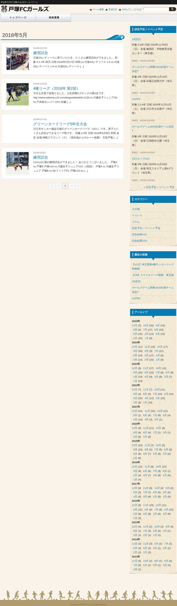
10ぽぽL (136, 39)
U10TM (136, 99)
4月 (146, 334)
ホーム (17, 18)
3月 (158, 334)
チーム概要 (98, 9)
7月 (145, 329)
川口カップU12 (140, 158)
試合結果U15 (139, 240)
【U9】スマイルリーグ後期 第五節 (153, 275)
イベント (137, 215)
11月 (134, 325)
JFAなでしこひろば (131, 9)
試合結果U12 (139, 234)
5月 (135, 334)
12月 (134, 346)
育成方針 (112, 9)
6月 (156, 329)
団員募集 (53, 18)
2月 (135, 338)
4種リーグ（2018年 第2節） (56, 88)
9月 (158, 325)
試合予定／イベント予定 (160, 187)
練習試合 (40, 53)
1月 (146, 338)
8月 (135, 329)
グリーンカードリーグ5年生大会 (60, 124)
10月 (146, 325)
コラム (136, 221)
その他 (136, 209)
